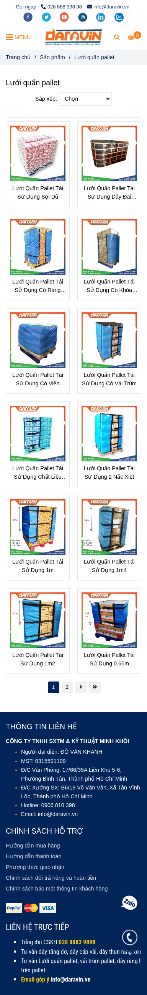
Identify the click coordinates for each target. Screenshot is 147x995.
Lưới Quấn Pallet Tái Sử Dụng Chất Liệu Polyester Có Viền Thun (37, 473)
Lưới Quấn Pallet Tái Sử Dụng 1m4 (109, 566)
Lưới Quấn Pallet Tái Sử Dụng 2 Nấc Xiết (109, 472)
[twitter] (47, 17)
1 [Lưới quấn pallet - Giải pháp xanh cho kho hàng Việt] (53, 687)
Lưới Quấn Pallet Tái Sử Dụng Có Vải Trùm (109, 379)
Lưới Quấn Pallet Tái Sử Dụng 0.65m (109, 659)
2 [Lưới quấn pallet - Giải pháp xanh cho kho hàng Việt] (67, 687)
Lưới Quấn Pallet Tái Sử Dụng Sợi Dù (37, 192)
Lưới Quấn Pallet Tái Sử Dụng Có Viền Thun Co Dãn (37, 380)
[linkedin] (101, 17)
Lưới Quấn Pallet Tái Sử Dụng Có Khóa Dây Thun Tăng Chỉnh (109, 286)
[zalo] (119, 17)
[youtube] (65, 17)
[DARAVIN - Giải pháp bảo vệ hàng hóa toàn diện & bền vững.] (50, 979)
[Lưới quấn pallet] (73, 36)
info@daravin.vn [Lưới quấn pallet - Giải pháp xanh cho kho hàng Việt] (108, 7)
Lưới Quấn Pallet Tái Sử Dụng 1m (37, 566)
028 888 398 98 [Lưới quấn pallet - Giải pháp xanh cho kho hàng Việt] (61, 7)
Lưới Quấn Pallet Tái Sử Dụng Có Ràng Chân (37, 286)
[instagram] (83, 17)
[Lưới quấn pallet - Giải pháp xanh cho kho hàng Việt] (134, 37)
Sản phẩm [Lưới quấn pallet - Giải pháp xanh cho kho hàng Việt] (52, 57)
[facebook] (29, 17)
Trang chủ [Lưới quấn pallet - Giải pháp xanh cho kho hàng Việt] (18, 57)
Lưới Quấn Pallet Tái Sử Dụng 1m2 (37, 659)
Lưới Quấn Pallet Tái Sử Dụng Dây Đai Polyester (109, 193)
